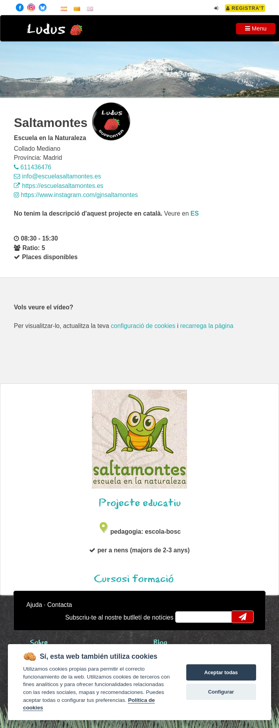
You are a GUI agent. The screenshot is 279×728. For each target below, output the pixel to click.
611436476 (32, 167)
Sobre (39, 642)
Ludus (46, 29)
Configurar (221, 692)
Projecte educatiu (140, 503)
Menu (256, 28)
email (186, 616)
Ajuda (34, 604)
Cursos (139, 579)
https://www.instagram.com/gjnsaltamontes (76, 194)
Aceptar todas (221, 672)
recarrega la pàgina (207, 325)
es (195, 213)
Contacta (59, 604)
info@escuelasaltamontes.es (57, 176)
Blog (160, 642)
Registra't (245, 8)
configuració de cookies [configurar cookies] (143, 325)
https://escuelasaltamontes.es (58, 185)
